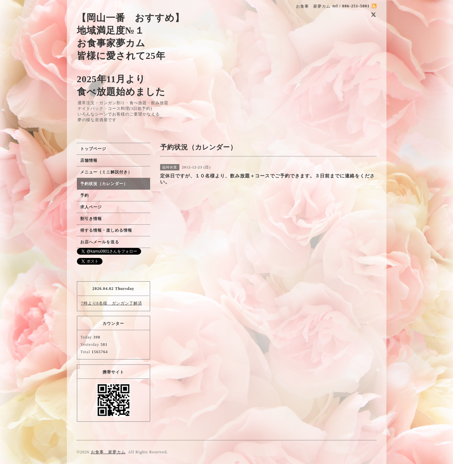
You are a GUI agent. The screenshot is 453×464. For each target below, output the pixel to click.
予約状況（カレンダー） (104, 183)
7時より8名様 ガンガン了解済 (111, 303)
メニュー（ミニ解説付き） (106, 172)
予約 (84, 195)
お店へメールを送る (99, 242)
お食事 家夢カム (108, 452)
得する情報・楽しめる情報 (106, 230)
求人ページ (91, 207)
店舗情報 (89, 160)
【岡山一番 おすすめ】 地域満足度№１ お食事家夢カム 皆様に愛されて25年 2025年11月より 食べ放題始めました (130, 55)
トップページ (93, 148)
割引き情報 (91, 218)
